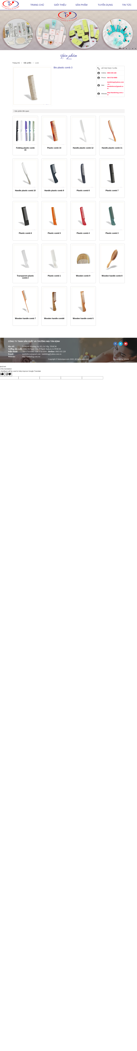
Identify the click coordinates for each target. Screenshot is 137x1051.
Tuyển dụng (105, 5)
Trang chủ (37, 5)
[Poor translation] (8, 374)
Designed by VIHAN (121, 359)
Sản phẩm (81, 5)
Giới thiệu (60, 5)
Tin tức (126, 5)
